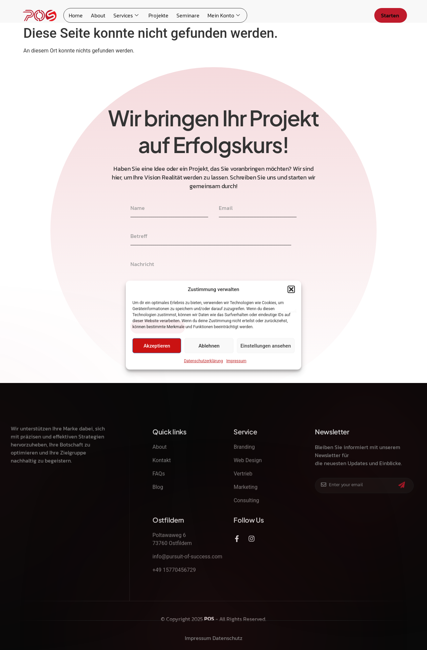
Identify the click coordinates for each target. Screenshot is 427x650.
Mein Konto (223, 15)
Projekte (158, 15)
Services (125, 15)
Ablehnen (209, 346)
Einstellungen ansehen (266, 346)
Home (76, 15)
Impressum (236, 361)
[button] (291, 289)
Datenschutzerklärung (203, 361)
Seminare (187, 15)
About (98, 15)
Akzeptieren (156, 346)
